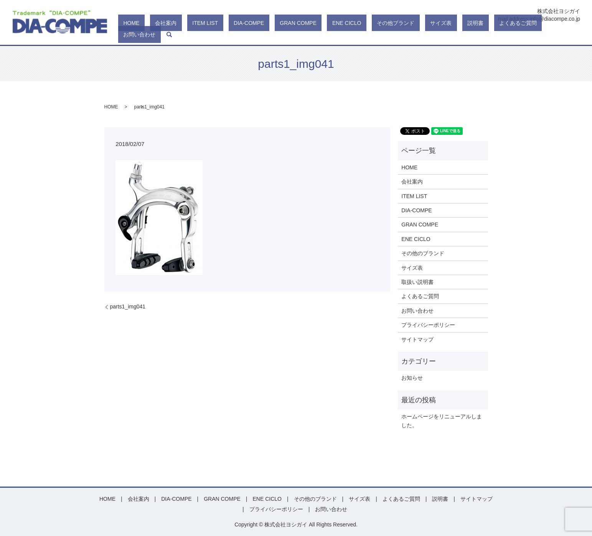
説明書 (477, 34)
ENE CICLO (379, 34)
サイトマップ (417, 339)
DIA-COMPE (302, 34)
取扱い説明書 (417, 282)
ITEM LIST (269, 34)
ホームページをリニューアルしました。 (441, 420)
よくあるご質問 (509, 34)
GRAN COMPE (341, 34)
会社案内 (240, 34)
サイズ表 (453, 34)
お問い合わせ (550, 34)
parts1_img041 (128, 306)
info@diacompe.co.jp (555, 19)
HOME (216, 34)
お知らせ (412, 378)
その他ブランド (418, 34)
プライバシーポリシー (428, 325)
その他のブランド (422, 253)
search (574, 34)
